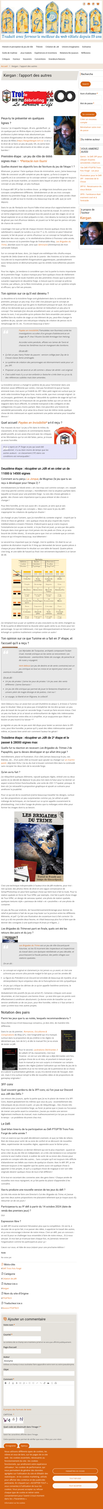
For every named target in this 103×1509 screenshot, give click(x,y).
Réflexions (85, 53)
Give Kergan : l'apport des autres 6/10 (12, 1255)
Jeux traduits (26, 53)
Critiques (6, 59)
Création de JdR (9, 1278)
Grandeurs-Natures (57, 59)
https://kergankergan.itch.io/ (30, 140)
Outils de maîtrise (9, 53)
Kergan (5, 1288)
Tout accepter (75, 1486)
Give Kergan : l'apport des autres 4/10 (9, 1255)
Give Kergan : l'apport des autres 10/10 (19, 1255)
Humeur (16, 59)
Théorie (39, 47)
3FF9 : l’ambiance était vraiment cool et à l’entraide (90, 197)
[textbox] (38, 1395)
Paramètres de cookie (75, 1471)
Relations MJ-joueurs (69, 53)
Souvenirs (27, 59)
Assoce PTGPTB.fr (10, 1308)
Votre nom (8, 1325)
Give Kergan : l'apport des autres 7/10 (14, 1255)
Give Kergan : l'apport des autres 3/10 (7, 1255)
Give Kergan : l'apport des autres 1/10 (4, 1255)
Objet (5, 1369)
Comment (8, 1379)
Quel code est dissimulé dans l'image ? (22, 1427)
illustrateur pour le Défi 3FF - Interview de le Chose (91, 178)
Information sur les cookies (15, 1503)
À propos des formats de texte (17, 1409)
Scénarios (86, 47)
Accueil (4, 66)
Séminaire (42, 244)
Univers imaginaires (70, 47)
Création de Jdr (52, 47)
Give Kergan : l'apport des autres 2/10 (5, 1255)
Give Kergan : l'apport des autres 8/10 (16, 1255)
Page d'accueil (10, 1347)
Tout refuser (75, 1478)
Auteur (6, 1357)
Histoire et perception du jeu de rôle (17, 47)
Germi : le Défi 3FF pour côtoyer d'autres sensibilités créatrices (91, 159)
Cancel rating (2, 1255)
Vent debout (24, 665)
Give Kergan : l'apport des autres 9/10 (18, 1255)
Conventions (40, 59)
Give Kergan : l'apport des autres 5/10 (11, 1255)
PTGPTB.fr (7, 1298)
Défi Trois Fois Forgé (11, 1268)
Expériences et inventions (46, 53)
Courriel (7, 1334)
